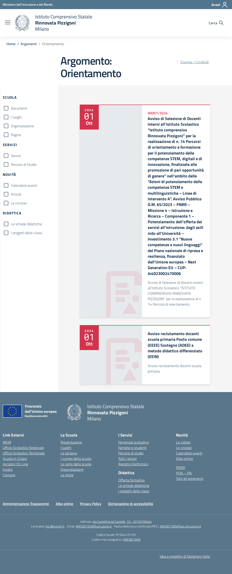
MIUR (7, 442)
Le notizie (183, 442)
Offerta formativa (131, 480)
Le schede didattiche (26, 224)
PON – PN (184, 473)
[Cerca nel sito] (216, 23)
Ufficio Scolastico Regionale (23, 447)
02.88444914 (55, 526)
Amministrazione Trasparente (26, 503)
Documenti (19, 108)
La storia (66, 475)
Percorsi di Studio (23, 164)
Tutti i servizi (127, 458)
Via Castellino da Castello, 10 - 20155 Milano (122, 521)
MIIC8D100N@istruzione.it (94, 526)
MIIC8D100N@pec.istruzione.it (180, 526)
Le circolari (19, 203)
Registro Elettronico (133, 464)
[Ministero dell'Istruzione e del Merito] (28, 4)
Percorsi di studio (130, 453)
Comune (9, 475)
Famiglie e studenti (132, 447)
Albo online (184, 458)
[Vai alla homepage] (53, 23)
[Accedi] (219, 5)
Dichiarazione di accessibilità (130, 503)
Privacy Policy (90, 503)
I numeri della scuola (75, 458)
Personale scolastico (133, 442)
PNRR (180, 467)
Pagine (16, 134)
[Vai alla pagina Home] (10, 44)
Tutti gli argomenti (189, 478)
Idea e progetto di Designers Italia (185, 556)
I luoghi (16, 117)
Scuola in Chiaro (15, 458)
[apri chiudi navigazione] (7, 23)
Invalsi (7, 469)
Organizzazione (22, 126)
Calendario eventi (24, 185)
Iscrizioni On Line (15, 464)
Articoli (16, 194)
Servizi (16, 155)
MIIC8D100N (131, 539)
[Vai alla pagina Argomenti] (29, 44)
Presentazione (71, 442)
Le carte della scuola (75, 464)
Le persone (68, 453)
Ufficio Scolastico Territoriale (24, 453)
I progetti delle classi (26, 232)
